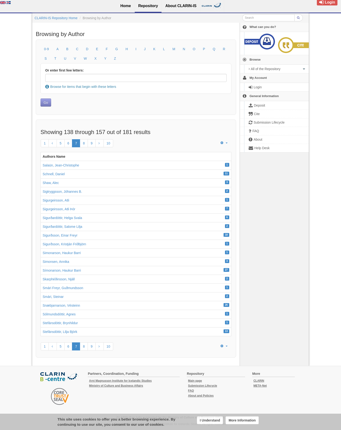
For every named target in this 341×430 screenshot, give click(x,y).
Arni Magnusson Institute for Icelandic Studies (120, 380)
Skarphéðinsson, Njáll (59, 279)
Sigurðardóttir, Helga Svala (62, 218)
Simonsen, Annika (56, 262)
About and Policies (201, 395)
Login (327, 2)
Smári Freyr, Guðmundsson (63, 288)
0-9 (46, 49)
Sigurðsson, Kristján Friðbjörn (64, 244)
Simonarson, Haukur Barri (62, 253)
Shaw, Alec (51, 183)
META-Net (260, 385)
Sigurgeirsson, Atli (56, 200)
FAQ (191, 390)
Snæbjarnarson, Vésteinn (61, 305)
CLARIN (258, 380)
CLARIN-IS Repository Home (56, 18)
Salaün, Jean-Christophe (61, 165)
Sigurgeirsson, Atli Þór (59, 209)
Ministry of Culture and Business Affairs (116, 385)
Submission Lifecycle (202, 385)
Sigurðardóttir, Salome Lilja (62, 226)
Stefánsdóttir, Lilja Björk (60, 332)
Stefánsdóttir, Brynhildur (60, 323)
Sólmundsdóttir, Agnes (59, 314)
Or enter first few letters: (64, 70)
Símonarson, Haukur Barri (62, 270)
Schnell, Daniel (54, 174)
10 (108, 143)
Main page (195, 380)
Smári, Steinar (53, 297)
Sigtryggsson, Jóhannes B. (62, 191)
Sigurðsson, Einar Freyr (60, 235)
